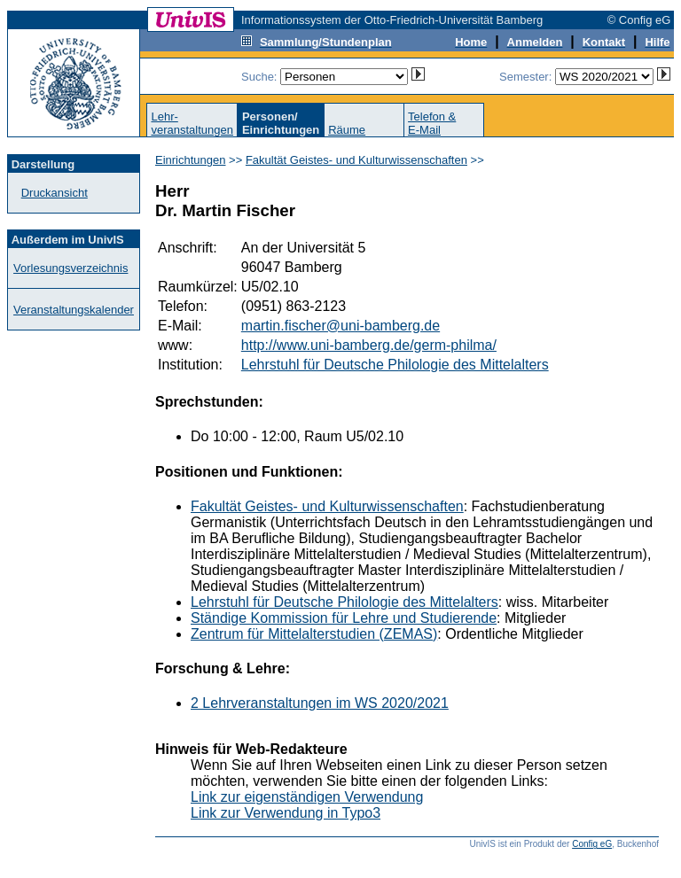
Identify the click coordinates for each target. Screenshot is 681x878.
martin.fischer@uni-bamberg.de (340, 325)
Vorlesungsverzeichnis (70, 268)
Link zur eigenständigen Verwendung (307, 796)
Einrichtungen (190, 160)
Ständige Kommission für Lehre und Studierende (344, 617)
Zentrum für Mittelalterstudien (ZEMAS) (314, 633)
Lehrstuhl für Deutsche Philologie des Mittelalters (395, 364)
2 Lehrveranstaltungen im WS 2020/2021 (320, 703)
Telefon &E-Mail (432, 123)
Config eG (592, 844)
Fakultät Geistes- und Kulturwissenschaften (356, 160)
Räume (346, 129)
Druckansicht (54, 192)
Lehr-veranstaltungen (192, 123)
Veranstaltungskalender (73, 309)
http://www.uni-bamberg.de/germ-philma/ (369, 345)
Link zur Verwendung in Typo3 (285, 812)
